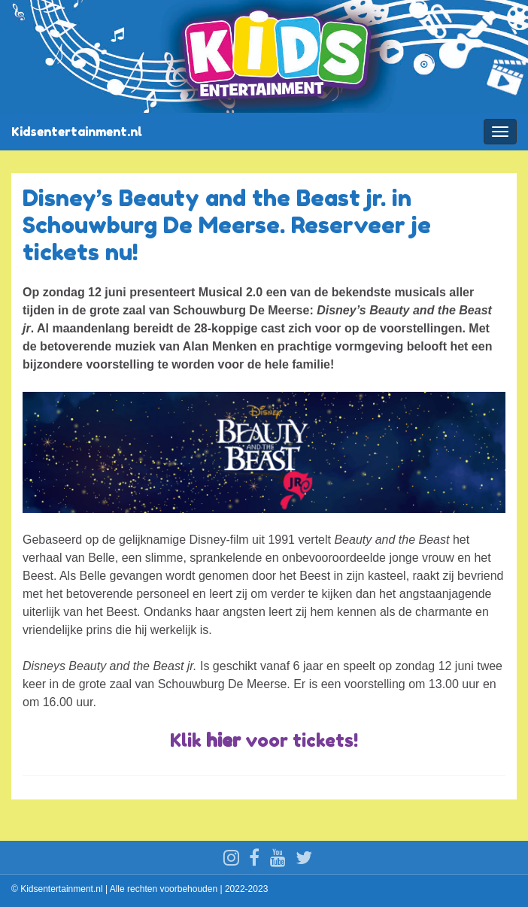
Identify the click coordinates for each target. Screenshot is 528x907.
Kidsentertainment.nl (76, 131)
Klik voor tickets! (264, 740)
